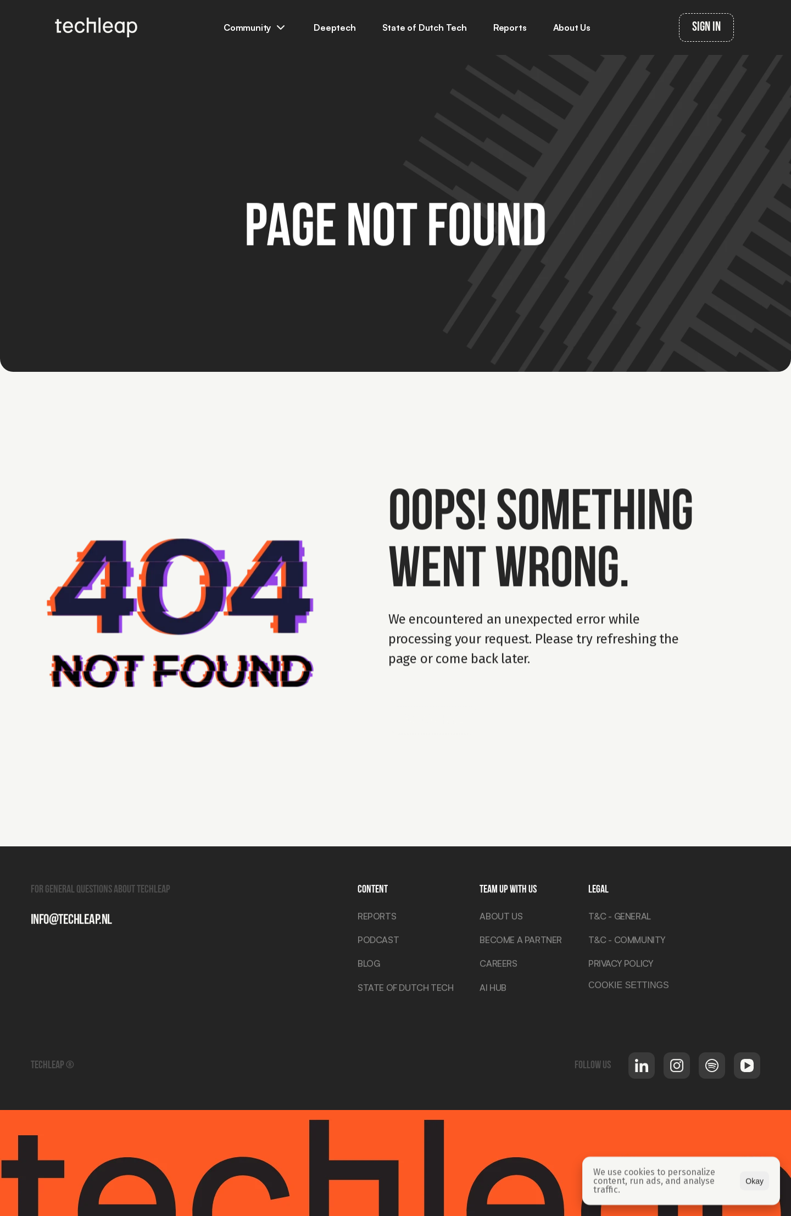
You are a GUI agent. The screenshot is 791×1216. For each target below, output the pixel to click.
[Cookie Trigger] (628, 989)
